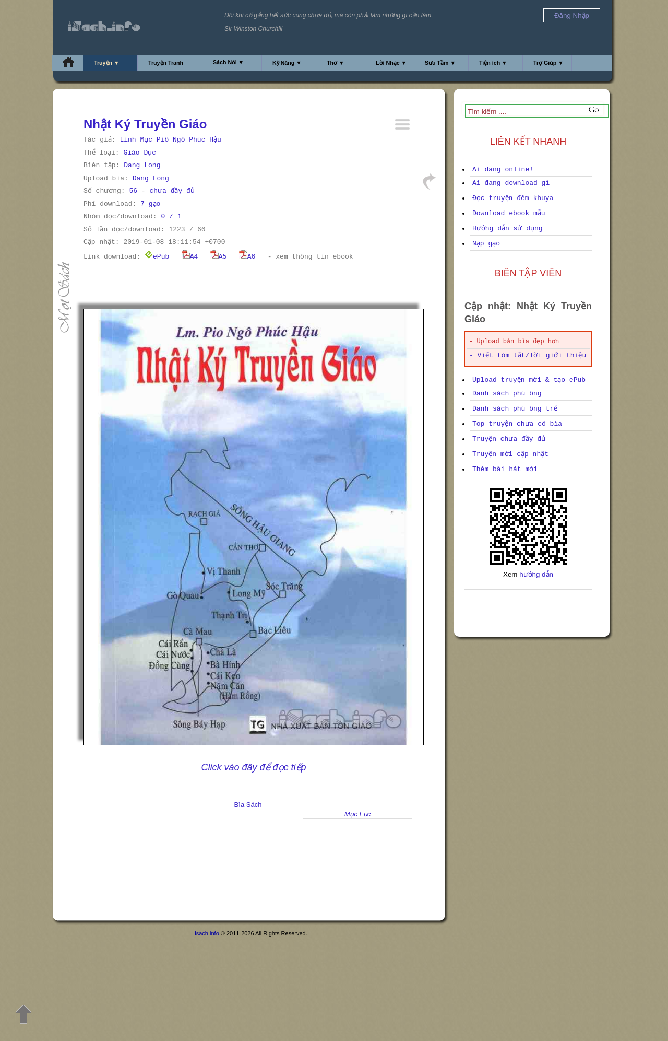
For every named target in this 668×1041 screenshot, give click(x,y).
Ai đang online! (502, 169)
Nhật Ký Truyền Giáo (145, 124)
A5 (218, 257)
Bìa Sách (248, 805)
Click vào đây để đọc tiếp (253, 767)
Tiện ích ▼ (493, 63)
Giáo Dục (139, 153)
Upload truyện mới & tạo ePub (529, 380)
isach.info (207, 933)
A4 (190, 257)
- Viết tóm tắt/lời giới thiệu (527, 355)
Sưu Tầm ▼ (440, 63)
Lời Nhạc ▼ (391, 63)
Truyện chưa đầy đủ (508, 439)
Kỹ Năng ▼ (287, 63)
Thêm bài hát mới (505, 469)
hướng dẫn (536, 574)
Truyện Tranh (165, 63)
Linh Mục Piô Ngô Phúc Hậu (170, 140)
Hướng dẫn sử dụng (507, 228)
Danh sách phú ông (507, 393)
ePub (157, 257)
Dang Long (142, 165)
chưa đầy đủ (171, 191)
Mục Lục (357, 814)
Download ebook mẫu (508, 213)
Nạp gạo (486, 244)
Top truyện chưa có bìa (517, 424)
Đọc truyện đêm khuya (512, 198)
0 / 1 (171, 216)
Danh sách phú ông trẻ (514, 409)
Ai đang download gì (511, 183)
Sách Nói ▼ (228, 62)
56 (133, 191)
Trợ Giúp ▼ (548, 63)
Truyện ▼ (107, 63)
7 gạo (150, 204)
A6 (247, 257)
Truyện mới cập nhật (510, 454)
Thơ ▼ (335, 63)
